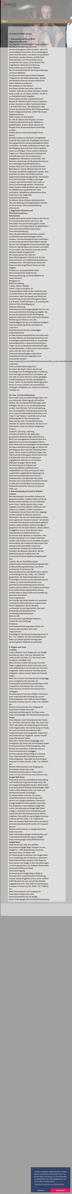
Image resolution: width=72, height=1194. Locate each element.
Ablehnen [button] (40, 1190)
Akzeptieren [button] (60, 1190)
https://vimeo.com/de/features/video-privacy (28, 774)
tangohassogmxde (24, 288)
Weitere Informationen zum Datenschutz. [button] (49, 1184)
